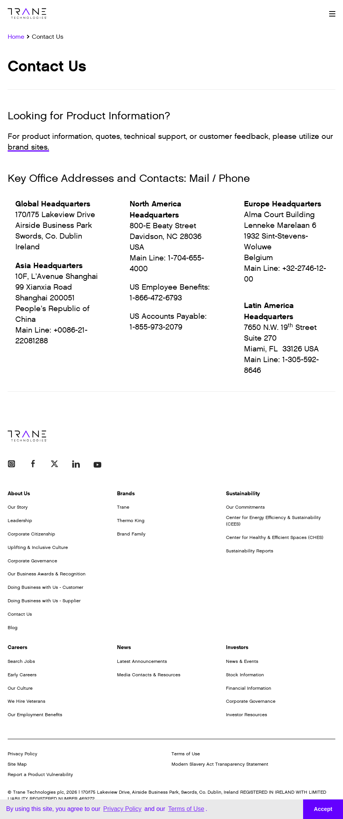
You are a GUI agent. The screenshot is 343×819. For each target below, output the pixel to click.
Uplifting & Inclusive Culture (38, 547)
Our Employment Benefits (35, 715)
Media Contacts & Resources (148, 675)
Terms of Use (186, 754)
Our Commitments (245, 507)
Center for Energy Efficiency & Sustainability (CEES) (273, 520)
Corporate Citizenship (31, 534)
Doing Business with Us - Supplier (44, 601)
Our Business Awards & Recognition (47, 574)
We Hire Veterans (26, 701)
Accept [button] (323, 809)
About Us (19, 493)
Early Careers (22, 675)
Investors (237, 647)
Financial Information (248, 688)
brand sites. (28, 147)
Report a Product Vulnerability (40, 774)
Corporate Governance (32, 561)
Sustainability (243, 493)
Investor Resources (246, 715)
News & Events (242, 661)
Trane (123, 507)
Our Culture (20, 688)
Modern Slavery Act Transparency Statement (220, 764)
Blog (12, 628)
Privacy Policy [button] (122, 809)
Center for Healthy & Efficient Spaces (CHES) (274, 537)
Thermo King (130, 520)
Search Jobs (21, 661)
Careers (17, 647)
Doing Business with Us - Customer (45, 587)
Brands (126, 493)
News (124, 647)
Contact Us (20, 614)
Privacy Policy (22, 754)
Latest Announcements (142, 661)
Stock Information (245, 675)
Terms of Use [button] (186, 809)
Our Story (18, 507)
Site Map (17, 764)
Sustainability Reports (249, 551)
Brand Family (131, 534)
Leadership (20, 520)
